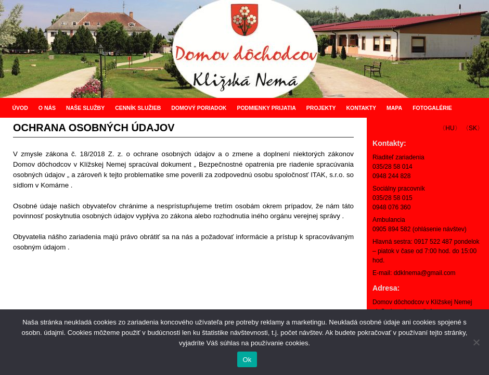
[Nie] (476, 342)
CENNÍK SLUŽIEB (138, 108)
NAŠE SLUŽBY (85, 108)
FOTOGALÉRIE (432, 108)
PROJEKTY (321, 108)
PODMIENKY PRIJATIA (266, 108)
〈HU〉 (449, 128)
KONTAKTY (361, 108)
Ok (246, 360)
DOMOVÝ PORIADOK (198, 108)
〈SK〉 (472, 128)
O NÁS (47, 108)
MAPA (394, 108)
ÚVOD (20, 108)
